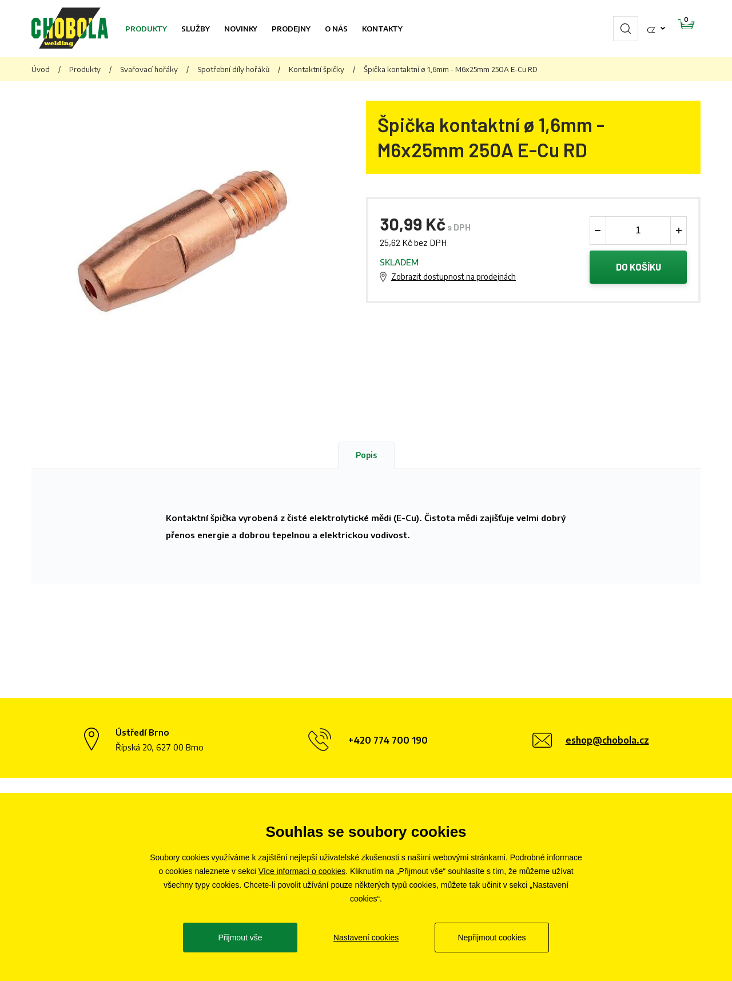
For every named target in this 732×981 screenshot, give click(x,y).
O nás (336, 28)
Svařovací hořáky (149, 69)
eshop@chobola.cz (607, 740)
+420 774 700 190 (388, 740)
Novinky (240, 28)
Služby (195, 28)
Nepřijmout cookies (492, 937)
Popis (366, 455)
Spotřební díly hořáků (233, 69)
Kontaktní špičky (316, 69)
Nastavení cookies (366, 937)
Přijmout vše (240, 937)
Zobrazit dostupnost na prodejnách (453, 277)
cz (614, 28)
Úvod (40, 69)
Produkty (146, 28)
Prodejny (291, 28)
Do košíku (638, 267)
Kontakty (382, 28)
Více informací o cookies (302, 871)
